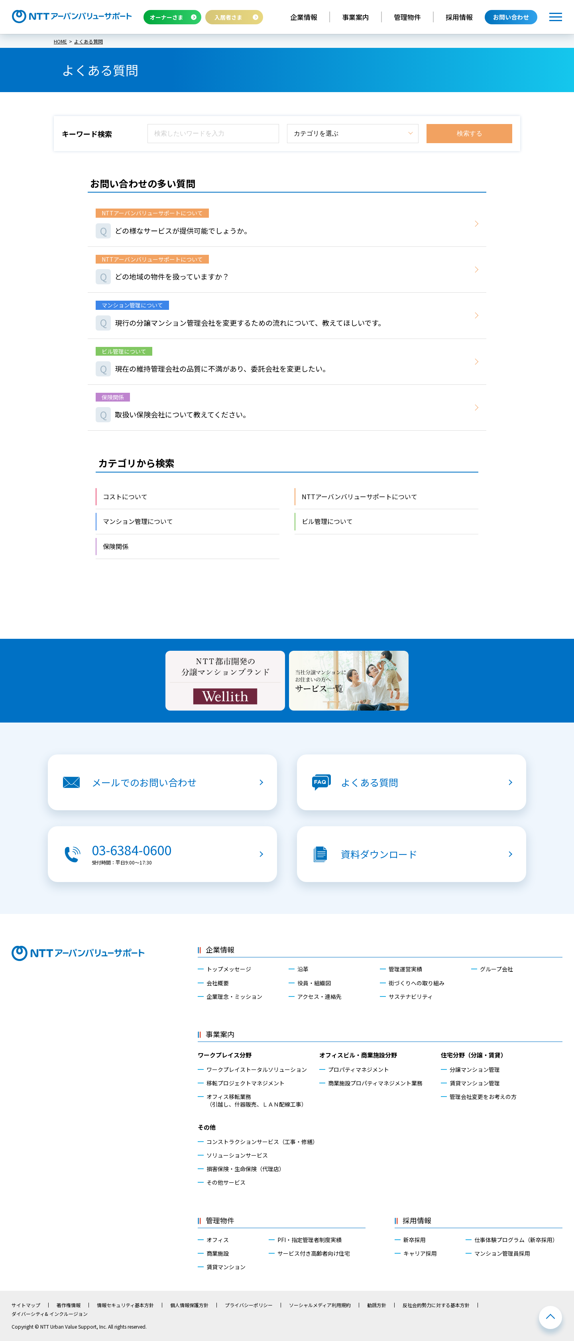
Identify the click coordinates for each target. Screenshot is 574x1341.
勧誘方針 (376, 1305)
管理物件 (407, 17)
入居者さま (228, 17)
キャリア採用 (420, 1253)
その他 (207, 1127)
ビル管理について (327, 521)
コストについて (125, 496)
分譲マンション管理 (475, 1069)
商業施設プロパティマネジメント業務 (375, 1083)
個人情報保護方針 (189, 1305)
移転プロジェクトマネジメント (245, 1083)
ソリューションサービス (237, 1155)
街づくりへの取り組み (416, 983)
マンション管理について (138, 521)
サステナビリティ (411, 996)
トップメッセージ (228, 969)
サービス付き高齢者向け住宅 (313, 1253)
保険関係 (115, 546)
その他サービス (226, 1182)
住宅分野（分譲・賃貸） (474, 1055)
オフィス (217, 1239)
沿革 (303, 969)
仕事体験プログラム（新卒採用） (516, 1239)
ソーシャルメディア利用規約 (320, 1305)
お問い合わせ (511, 17)
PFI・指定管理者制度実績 (309, 1239)
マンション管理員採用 (502, 1253)
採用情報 (459, 17)
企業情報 (303, 17)
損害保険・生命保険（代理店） (245, 1168)
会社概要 (217, 983)
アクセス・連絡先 (319, 996)
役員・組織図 (314, 983)
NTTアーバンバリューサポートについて (359, 496)
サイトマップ (26, 1305)
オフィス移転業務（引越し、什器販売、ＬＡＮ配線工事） (256, 1100)
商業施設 (217, 1253)
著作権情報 (69, 1305)
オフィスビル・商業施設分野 (358, 1055)
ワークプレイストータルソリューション (256, 1069)
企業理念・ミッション (234, 996)
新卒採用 (414, 1239)
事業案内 (355, 17)
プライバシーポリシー (249, 1305)
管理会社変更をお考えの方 (483, 1096)
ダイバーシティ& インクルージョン (50, 1313)
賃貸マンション (226, 1266)
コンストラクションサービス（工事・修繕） (262, 1141)
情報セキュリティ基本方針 (125, 1305)
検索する (469, 133)
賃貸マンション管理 (475, 1083)
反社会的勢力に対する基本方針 (436, 1305)
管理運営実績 (405, 969)
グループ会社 (496, 969)
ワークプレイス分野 (225, 1055)
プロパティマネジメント (358, 1069)
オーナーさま (166, 17)
